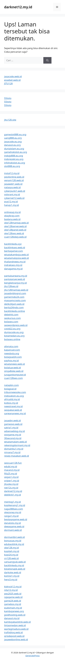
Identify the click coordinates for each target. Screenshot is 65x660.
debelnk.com (11, 314)
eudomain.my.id (13, 607)
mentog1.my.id (12, 501)
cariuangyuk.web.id (15, 561)
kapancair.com (12, 349)
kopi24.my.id (11, 554)
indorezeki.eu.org (13, 159)
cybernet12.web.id (14, 198)
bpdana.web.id (12, 219)
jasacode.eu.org (13, 141)
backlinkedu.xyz (13, 243)
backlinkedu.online (14, 311)
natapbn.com (11, 385)
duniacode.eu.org (14, 332)
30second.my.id (12, 438)
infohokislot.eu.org (14, 162)
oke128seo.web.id (14, 233)
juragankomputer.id (15, 374)
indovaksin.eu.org (14, 395)
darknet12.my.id (18, 7)
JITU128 (8, 83)
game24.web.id (12, 600)
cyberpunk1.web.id (14, 191)
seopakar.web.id (13, 410)
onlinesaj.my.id (12, 212)
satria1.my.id (11, 427)
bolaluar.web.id (12, 367)
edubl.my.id (10, 466)
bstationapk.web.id (14, 568)
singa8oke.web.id (13, 371)
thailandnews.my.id (15, 261)
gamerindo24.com (14, 296)
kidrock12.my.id (12, 586)
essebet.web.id (12, 80)
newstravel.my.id (13, 406)
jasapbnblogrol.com (15, 293)
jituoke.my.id (11, 484)
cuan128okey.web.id (15, 236)
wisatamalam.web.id (15, 441)
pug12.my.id (11, 201)
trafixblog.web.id (13, 632)
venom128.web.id (14, 180)
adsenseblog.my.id (14, 431)
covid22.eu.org (12, 328)
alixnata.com (11, 346)
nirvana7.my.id (12, 452)
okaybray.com (11, 215)
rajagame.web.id (13, 597)
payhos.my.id (11, 360)
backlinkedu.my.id (14, 565)
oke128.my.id (11, 547)
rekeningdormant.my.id (17, 445)
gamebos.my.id (12, 604)
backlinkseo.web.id (14, 247)
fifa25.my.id (10, 473)
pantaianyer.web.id (14, 279)
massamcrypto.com (15, 300)
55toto (7, 98)
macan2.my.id (11, 469)
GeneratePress (32, 655)
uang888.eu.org (13, 137)
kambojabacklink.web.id (17, 621)
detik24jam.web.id (14, 304)
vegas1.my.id (11, 477)
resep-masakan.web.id (16, 455)
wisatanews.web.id (14, 364)
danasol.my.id (11, 618)
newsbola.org (11, 353)
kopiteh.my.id (11, 551)
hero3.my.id (10, 579)
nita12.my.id (11, 590)
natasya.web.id (12, 187)
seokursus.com (12, 318)
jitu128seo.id (11, 286)
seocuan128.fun (13, 462)
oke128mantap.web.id (16, 222)
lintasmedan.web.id (15, 625)
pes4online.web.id (14, 176)
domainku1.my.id (13, 448)
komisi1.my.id (11, 575)
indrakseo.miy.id (13, 265)
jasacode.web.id (13, 76)
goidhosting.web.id (14, 614)
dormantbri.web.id (14, 537)
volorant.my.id (12, 194)
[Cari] (47, 60)
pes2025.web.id (12, 593)
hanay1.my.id (11, 205)
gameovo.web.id (13, 424)
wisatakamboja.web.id (16, 254)
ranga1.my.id (11, 515)
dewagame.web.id (14, 526)
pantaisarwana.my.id (15, 275)
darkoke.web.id (12, 572)
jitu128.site (10, 119)
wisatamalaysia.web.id (16, 258)
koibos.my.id (11, 402)
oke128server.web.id (15, 226)
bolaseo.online (12, 339)
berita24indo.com (14, 307)
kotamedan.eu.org (14, 335)
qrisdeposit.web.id (14, 636)
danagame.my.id (13, 268)
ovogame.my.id (12, 434)
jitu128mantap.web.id (16, 289)
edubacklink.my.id (14, 544)
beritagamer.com (13, 251)
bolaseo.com (11, 321)
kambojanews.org (14, 611)
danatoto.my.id (12, 523)
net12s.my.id (11, 487)
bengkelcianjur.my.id (15, 282)
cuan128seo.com (13, 378)
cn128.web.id (11, 558)
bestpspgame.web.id (15, 519)
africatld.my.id (12, 399)
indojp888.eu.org (13, 155)
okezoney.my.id (12, 512)
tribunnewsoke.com (15, 392)
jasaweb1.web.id (13, 183)
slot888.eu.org (12, 166)
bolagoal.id (10, 388)
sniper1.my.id (11, 480)
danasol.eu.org (12, 145)
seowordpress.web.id (15, 325)
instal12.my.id (11, 173)
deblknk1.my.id (12, 494)
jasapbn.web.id (12, 420)
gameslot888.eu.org (15, 134)
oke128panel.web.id (15, 229)
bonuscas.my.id (12, 540)
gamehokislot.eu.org (15, 152)
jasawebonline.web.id (16, 639)
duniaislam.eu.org (14, 148)
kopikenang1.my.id (14, 505)
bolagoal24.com (13, 356)
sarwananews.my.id (15, 413)
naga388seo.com (13, 508)
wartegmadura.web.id (16, 628)
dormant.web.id (13, 530)
